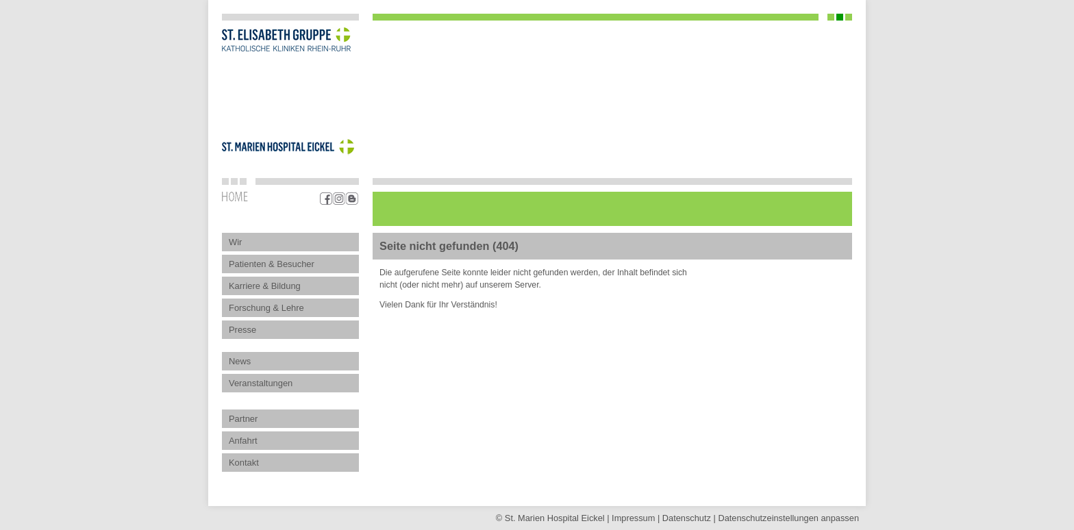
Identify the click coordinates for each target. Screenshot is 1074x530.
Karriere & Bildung (265, 286)
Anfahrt (243, 441)
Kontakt (244, 462)
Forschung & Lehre (266, 308)
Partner (243, 419)
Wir (235, 242)
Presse (242, 330)
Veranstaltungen (260, 383)
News (240, 361)
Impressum (633, 518)
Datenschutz (686, 518)
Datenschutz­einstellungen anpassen (788, 518)
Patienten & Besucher (271, 264)
